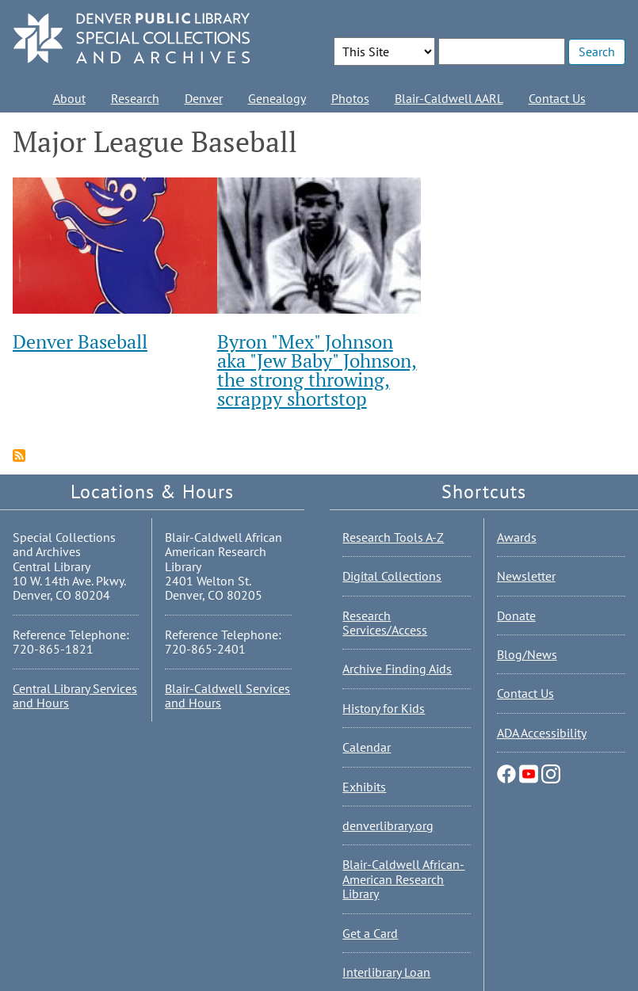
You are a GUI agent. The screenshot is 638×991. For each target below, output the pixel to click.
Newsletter (526, 576)
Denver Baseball (80, 341)
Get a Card (370, 933)
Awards (517, 537)
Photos (350, 98)
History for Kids (383, 708)
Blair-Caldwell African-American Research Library (403, 878)
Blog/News (527, 654)
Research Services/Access (384, 623)
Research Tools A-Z (393, 537)
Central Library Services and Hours (75, 695)
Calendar (366, 747)
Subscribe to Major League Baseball (19, 455)
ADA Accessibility (541, 733)
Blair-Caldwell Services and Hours (227, 695)
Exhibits (364, 787)
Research (135, 98)
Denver (204, 98)
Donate (516, 615)
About (69, 98)
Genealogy (277, 98)
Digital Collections (391, 576)
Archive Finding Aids (397, 669)
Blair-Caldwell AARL (449, 98)
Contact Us (557, 98)
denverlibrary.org (388, 825)
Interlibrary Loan (386, 972)
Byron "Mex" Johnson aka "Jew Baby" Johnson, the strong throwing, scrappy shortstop (317, 370)
